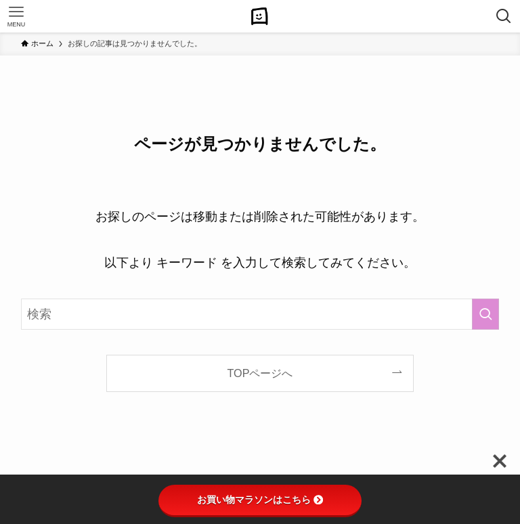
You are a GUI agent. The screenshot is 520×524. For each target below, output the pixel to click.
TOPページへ (260, 373)
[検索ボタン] (504, 16)
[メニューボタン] (16, 16)
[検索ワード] (260, 314)
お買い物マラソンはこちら (260, 500)
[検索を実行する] (485, 314)
